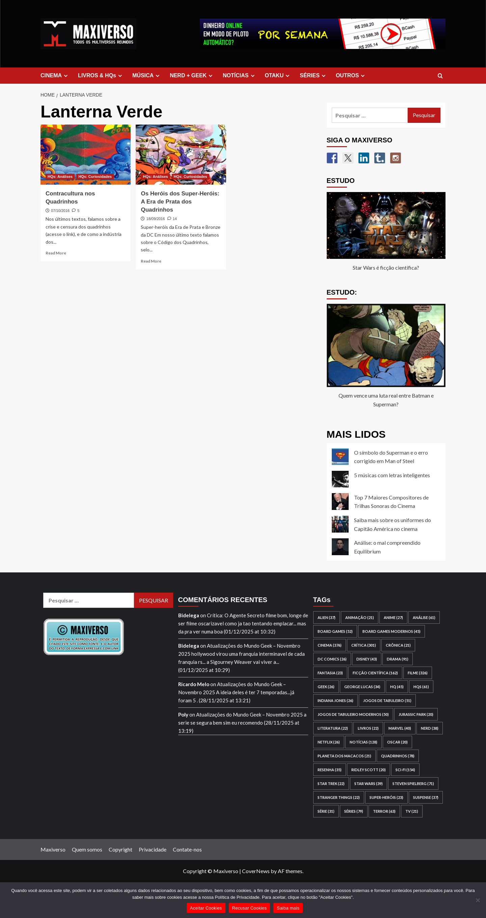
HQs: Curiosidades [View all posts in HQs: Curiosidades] (95, 176)
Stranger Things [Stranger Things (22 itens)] (339, 797)
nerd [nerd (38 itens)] (429, 728)
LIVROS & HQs (101, 76)
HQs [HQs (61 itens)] (421, 686)
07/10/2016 (60, 211)
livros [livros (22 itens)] (368, 728)
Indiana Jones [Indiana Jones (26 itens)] (335, 700)
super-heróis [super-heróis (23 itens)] (386, 797)
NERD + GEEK (192, 76)
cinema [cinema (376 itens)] (330, 645)
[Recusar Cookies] (477, 900)
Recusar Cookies (249, 908)
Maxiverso (52, 849)
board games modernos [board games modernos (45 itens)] (391, 631)
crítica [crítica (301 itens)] (363, 645)
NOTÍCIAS (239, 76)
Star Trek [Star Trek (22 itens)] (331, 783)
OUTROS (351, 76)
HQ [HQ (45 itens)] (397, 686)
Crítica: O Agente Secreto (236, 615)
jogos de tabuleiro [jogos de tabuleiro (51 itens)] (387, 700)
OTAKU (278, 76)
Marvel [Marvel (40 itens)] (399, 728)
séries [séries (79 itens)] (353, 811)
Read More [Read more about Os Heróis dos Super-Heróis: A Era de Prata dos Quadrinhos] (151, 261)
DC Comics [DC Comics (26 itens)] (332, 659)
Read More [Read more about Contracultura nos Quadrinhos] (56, 252)
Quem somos (87, 849)
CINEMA (55, 76)
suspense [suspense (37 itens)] (425, 797)
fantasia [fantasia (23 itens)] (330, 673)
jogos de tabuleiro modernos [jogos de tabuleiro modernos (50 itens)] (353, 714)
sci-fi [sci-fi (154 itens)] (405, 769)
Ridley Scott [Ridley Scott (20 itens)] (368, 769)
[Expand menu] (66, 76)
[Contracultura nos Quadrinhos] (85, 155)
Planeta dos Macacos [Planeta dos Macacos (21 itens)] (344, 756)
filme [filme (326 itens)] (418, 673)
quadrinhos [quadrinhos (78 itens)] (397, 756)
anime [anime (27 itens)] (393, 617)
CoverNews (256, 871)
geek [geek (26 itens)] (326, 686)
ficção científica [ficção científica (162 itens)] (375, 673)
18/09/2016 (155, 219)
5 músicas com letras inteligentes (392, 475)
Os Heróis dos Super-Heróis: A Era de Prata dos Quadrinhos (180, 201)
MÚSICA (146, 76)
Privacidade (152, 849)
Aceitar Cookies (206, 908)
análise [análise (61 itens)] (424, 617)
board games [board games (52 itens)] (335, 631)
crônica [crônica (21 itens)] (398, 645)
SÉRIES (313, 76)
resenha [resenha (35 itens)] (330, 769)
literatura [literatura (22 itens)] (333, 728)
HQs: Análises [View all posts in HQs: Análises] (60, 176)
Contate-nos (187, 849)
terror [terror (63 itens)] (384, 811)
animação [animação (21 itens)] (359, 617)
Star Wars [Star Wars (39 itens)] (368, 783)
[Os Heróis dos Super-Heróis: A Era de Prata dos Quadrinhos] (181, 155)
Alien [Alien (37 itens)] (326, 617)
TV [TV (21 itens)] (411, 811)
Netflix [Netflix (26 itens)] (329, 742)
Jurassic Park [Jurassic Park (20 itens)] (416, 714)
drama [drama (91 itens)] (397, 659)
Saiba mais (288, 908)
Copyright (120, 849)
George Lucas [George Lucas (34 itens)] (362, 686)
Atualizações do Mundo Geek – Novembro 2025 (249, 714)
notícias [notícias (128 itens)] (363, 742)
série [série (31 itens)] (326, 811)
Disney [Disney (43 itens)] (366, 659)
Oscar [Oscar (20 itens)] (397, 742)
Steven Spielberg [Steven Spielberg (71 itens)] (413, 783)
